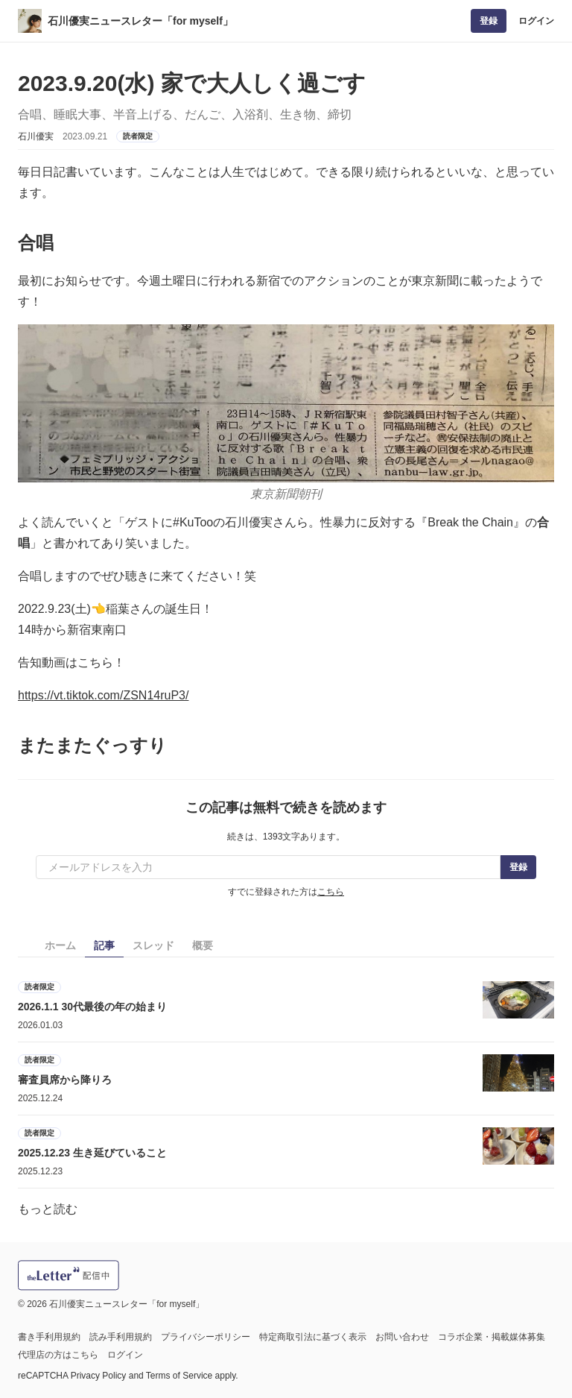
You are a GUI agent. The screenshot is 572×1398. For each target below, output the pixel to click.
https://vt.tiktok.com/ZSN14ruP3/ (103, 695)
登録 (489, 21)
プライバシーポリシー (205, 1337)
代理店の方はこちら (58, 1355)
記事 (104, 945)
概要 (202, 945)
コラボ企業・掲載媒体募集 (491, 1337)
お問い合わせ (402, 1337)
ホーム (60, 945)
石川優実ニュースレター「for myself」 (140, 21)
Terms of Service (179, 1375)
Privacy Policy (99, 1375)
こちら (330, 892)
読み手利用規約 (120, 1337)
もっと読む (47, 1209)
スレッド (153, 945)
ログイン (536, 20)
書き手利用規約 (49, 1337)
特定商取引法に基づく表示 (312, 1337)
